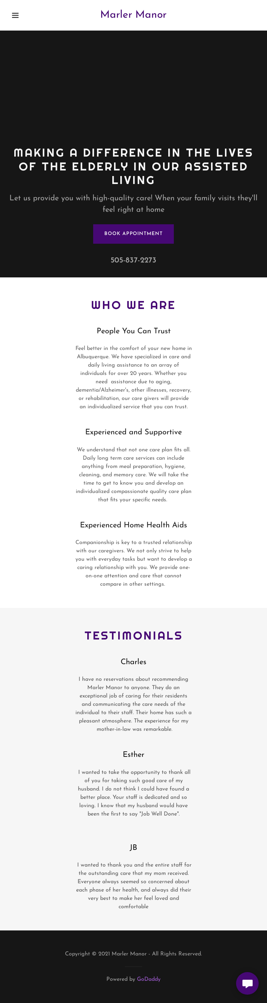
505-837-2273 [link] (133, 261)
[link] (133, 16)
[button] (20, 15)
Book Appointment (133, 233)
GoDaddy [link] (149, 979)
